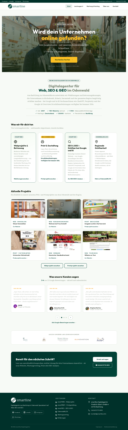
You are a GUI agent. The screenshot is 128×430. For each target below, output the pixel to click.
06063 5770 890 (121, 1)
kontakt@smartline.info (105, 1)
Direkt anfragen (102, 359)
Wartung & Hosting (93, 6)
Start (69, 6)
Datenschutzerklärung (110, 427)
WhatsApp (26, 1)
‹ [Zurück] (57, 317)
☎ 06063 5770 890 (103, 365)
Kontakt (115, 6)
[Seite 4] (66, 317)
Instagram (18, 1)
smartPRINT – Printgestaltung (67, 405)
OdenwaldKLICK (63, 411)
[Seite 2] (63, 317)
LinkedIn (11, 1)
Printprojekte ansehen (75, 266)
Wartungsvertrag (63, 415)
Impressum (99, 427)
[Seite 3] (64, 317)
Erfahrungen (62, 418)
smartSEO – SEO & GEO (65, 408)
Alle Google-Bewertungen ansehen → (64, 322)
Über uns (106, 6)
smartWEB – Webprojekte (66, 402)
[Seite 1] (61, 317)
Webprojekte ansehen (52, 266)
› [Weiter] (70, 317)
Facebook (5, 1)
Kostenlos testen (64, 60)
